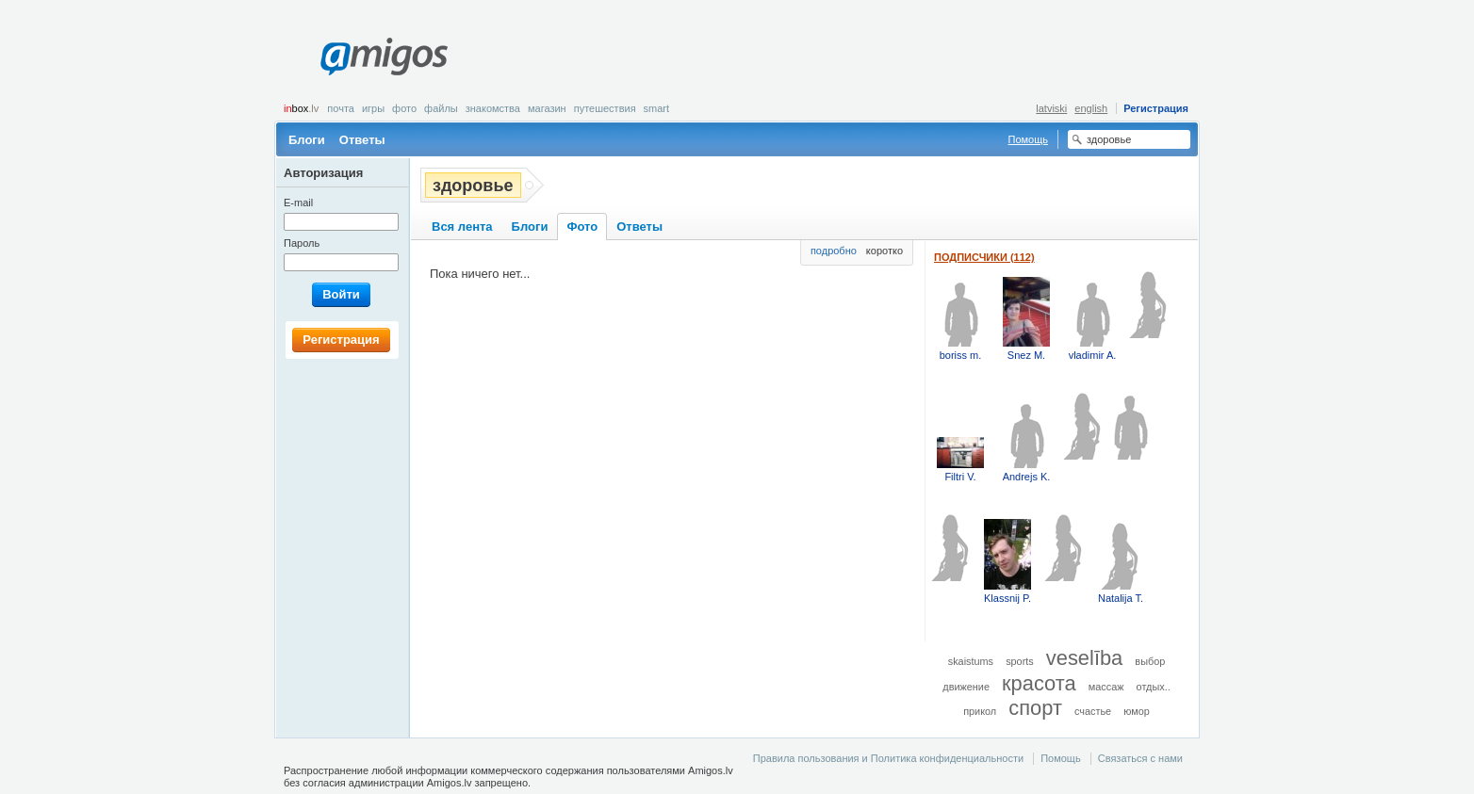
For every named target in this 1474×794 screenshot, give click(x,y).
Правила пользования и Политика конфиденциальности (888, 758)
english (1090, 108)
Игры (373, 108)
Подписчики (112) (984, 257)
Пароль (301, 243)
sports (1020, 661)
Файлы (441, 108)
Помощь (1028, 139)
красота (1039, 683)
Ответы (362, 140)
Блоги (306, 140)
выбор (1150, 661)
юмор (1136, 711)
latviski (1051, 108)
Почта (340, 108)
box (301, 108)
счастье (1092, 711)
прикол (979, 711)
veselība (1084, 658)
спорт (1035, 708)
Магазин (547, 108)
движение (966, 686)
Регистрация (1155, 108)
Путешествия (605, 108)
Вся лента (462, 226)
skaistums (970, 661)
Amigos (384, 56)
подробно (834, 250)
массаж (1106, 686)
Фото (404, 108)
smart (657, 108)
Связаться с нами (1140, 758)
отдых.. (1154, 686)
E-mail (298, 202)
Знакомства (493, 108)
